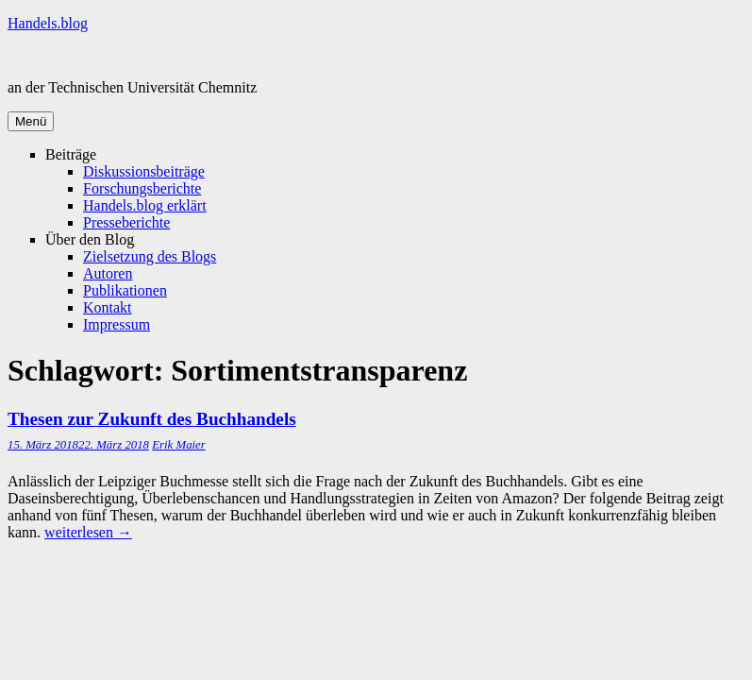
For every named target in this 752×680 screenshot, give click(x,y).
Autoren (107, 273)
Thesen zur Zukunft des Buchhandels (152, 419)
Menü (30, 121)
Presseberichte (126, 222)
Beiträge (70, 154)
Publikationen (125, 290)
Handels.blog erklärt (145, 205)
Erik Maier (179, 444)
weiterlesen (88, 532)
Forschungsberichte (142, 188)
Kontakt (107, 307)
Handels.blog (48, 23)
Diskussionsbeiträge (144, 171)
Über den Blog (89, 239)
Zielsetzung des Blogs (149, 256)
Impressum (116, 324)
